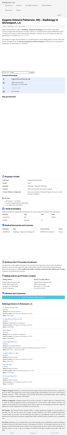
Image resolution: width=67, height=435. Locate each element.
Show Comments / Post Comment (33, 297)
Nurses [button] (19, 5)
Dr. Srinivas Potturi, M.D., (11, 307)
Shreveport (22, 26)
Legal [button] (59, 15)
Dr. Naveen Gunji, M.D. (10, 376)
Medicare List (8, 2)
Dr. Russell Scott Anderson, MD (12, 319)
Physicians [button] (9, 5)
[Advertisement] (34, 57)
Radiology (11, 26)
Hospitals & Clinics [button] (31, 5)
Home (4, 26)
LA (16, 26)
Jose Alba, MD (7, 364)
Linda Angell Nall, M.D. (10, 342)
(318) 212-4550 (24, 35)
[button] (33, 232)
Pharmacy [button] (9, 10)
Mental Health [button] (47, 5)
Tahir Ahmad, (7, 330)
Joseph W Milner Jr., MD (10, 353)
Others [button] (19, 10)
